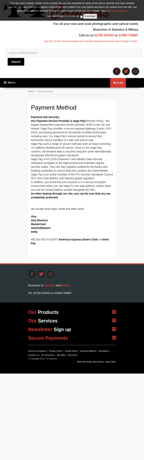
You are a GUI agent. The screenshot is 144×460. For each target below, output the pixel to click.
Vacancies (72, 355)
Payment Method (88, 351)
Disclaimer (103, 351)
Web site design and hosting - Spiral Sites (96, 362)
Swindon (49, 285)
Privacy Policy (55, 351)
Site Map (61, 355)
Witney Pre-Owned (103, 41)
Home (31, 91)
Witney (65, 285)
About (118, 41)
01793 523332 (104, 35)
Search (15, 61)
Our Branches (47, 355)
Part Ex (48, 41)
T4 (57, 12)
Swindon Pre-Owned (81, 41)
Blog (125, 41)
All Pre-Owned (61, 41)
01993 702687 (128, 35)
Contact (133, 41)
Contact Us (33, 355)
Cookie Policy (71, 351)
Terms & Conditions (37, 351)
